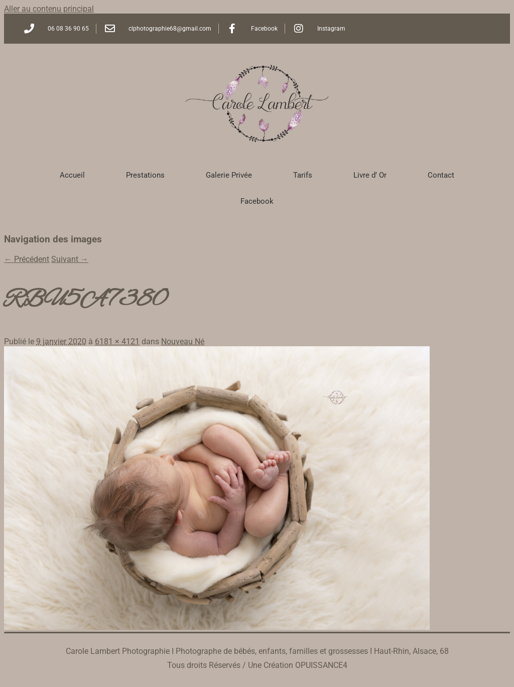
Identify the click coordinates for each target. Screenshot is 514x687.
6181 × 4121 (117, 341)
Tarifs (302, 175)
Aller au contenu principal (49, 9)
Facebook (257, 201)
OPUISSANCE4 (321, 665)
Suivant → (69, 259)
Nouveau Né (182, 341)
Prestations (145, 175)
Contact (441, 175)
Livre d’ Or (370, 175)
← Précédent (26, 259)
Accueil (72, 175)
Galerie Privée (229, 175)
